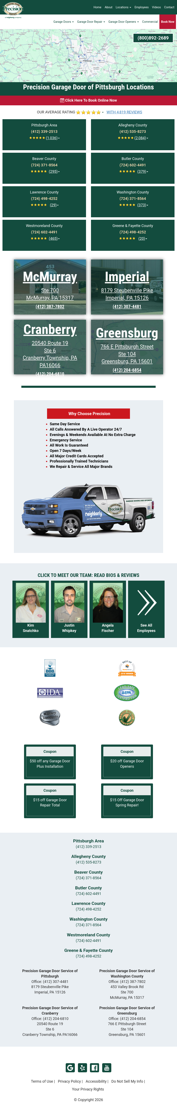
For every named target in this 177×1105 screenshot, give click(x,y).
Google (70, 1067)
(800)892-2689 (153, 38)
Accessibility (96, 1081)
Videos (156, 7)
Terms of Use (42, 1081)
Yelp (82, 1067)
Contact (169, 7)
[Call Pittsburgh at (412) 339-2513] (44, 131)
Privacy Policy (69, 1081)
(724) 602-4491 (88, 893)
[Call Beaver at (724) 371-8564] (44, 165)
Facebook (94, 1067)
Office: (50, 981)
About (108, 7)
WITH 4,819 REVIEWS (124, 112)
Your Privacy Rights (88, 1089)
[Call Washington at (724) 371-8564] (133, 198)
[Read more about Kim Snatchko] (30, 609)
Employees (142, 7)
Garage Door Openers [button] (123, 21)
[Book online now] (88, 100)
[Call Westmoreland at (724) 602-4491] (44, 232)
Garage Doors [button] (63, 21)
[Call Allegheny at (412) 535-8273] (133, 131)
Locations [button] (123, 7)
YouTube (106, 1067)
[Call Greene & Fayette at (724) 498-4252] (133, 232)
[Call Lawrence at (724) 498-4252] (44, 198)
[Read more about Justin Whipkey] (69, 609)
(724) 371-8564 (88, 878)
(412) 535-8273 (88, 862)
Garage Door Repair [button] (91, 21)
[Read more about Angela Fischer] (108, 609)
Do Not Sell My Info (127, 1081)
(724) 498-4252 (88, 909)
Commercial (150, 21)
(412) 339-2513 (88, 846)
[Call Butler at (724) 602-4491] (133, 165)
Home (97, 7)
